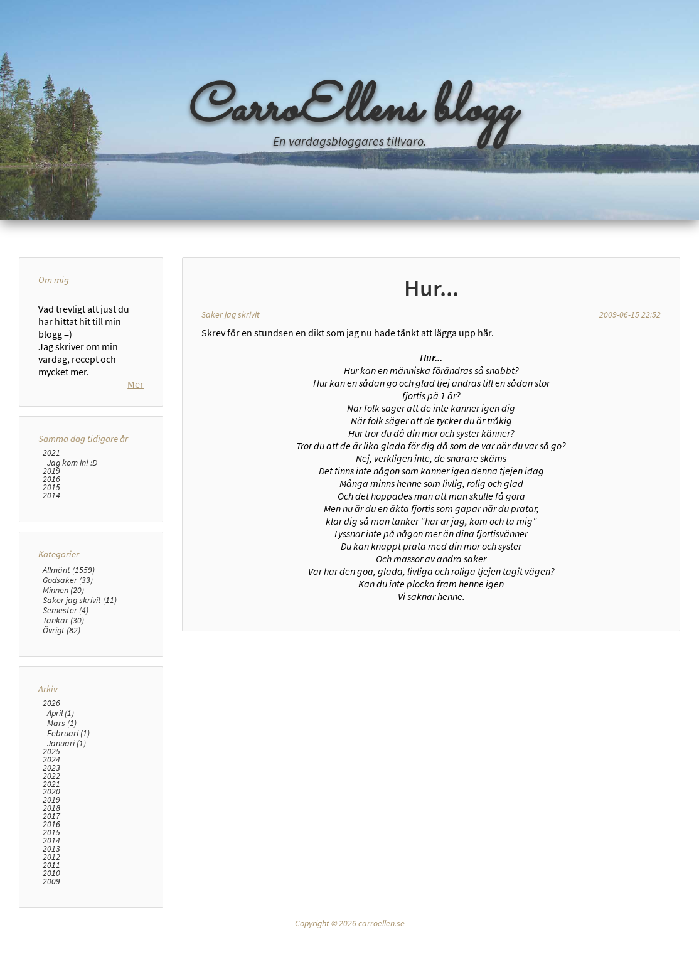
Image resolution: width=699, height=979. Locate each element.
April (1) (60, 773)
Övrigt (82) (61, 690)
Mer (135, 444)
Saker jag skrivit (230, 314)
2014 (51, 556)
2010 (51, 933)
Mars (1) (62, 783)
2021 (51, 513)
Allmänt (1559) (69, 630)
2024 (51, 820)
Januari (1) (66, 803)
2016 (51, 539)
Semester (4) (65, 670)
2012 (51, 917)
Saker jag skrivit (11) (80, 660)
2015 (51, 547)
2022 (51, 836)
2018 (51, 868)
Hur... (431, 288)
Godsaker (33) (68, 640)
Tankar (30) (63, 680)
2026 (51, 763)
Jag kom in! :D (72, 522)
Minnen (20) (63, 650)
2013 (51, 909)
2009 (51, 942)
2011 (51, 925)
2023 (51, 827)
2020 (51, 852)
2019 (51, 531)
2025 (51, 812)
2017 (51, 876)
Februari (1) (68, 793)
